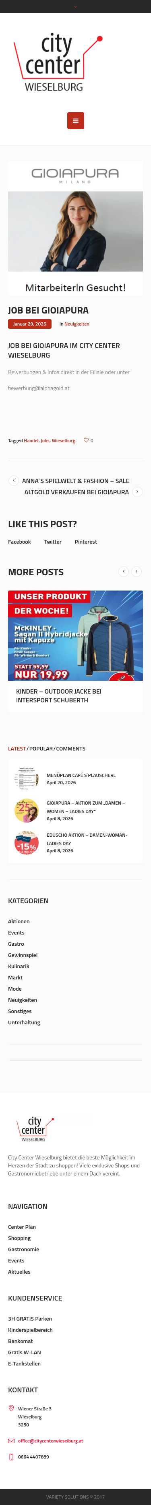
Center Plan (22, 1226)
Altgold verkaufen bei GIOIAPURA (77, 492)
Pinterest (86, 541)
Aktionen (19, 921)
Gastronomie (23, 1249)
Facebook (19, 541)
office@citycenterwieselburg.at (50, 1440)
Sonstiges (20, 1011)
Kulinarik (18, 966)
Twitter (53, 541)
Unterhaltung (24, 1022)
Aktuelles (19, 1271)
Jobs (45, 440)
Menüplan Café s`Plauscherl (81, 775)
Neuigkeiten (76, 324)
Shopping (19, 1238)
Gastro (16, 943)
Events (16, 932)
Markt (15, 977)
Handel (31, 440)
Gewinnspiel (22, 955)
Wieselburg (63, 440)
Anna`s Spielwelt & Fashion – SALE (75, 480)
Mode (15, 988)
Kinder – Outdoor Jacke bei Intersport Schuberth (58, 695)
